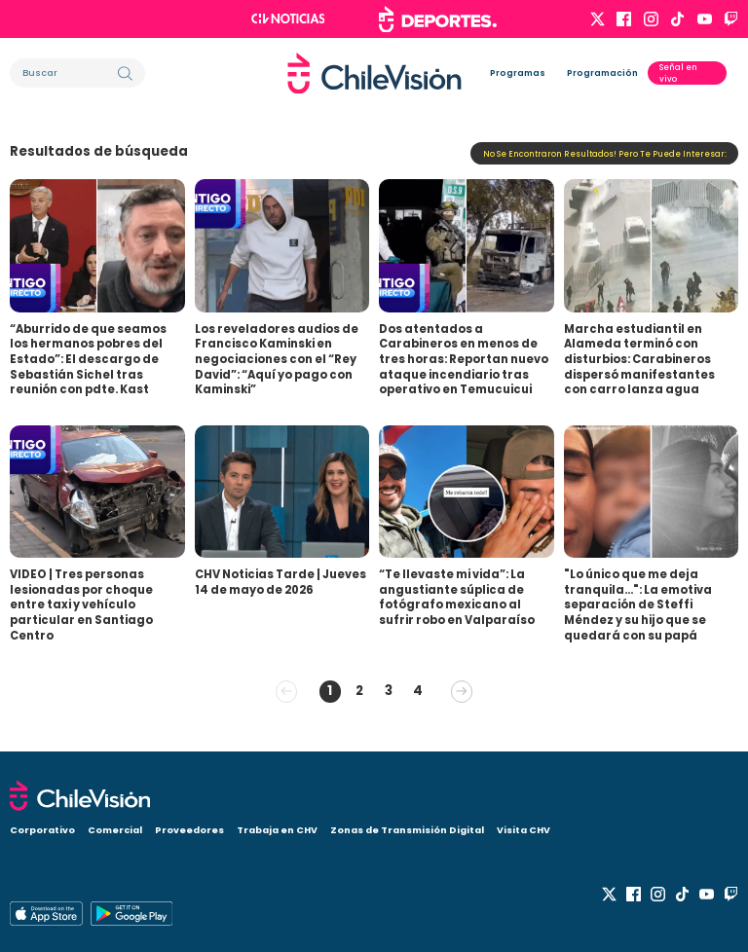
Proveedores (189, 830)
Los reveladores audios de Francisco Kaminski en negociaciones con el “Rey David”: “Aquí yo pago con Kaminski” (276, 359)
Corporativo (42, 830)
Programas (517, 73)
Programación (602, 73)
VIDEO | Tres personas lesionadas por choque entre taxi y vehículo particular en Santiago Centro (81, 605)
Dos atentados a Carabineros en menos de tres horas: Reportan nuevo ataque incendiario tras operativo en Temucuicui (463, 359)
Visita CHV (523, 830)
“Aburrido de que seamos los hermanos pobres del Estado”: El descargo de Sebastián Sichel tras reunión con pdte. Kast (88, 359)
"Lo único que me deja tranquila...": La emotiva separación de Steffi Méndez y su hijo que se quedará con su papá (638, 605)
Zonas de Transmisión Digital (407, 830)
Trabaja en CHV (277, 830)
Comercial (115, 830)
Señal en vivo (678, 73)
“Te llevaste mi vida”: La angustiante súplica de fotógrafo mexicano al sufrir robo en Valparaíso (457, 597)
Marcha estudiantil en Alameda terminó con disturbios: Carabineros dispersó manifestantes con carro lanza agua (639, 359)
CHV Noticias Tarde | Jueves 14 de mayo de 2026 (280, 582)
